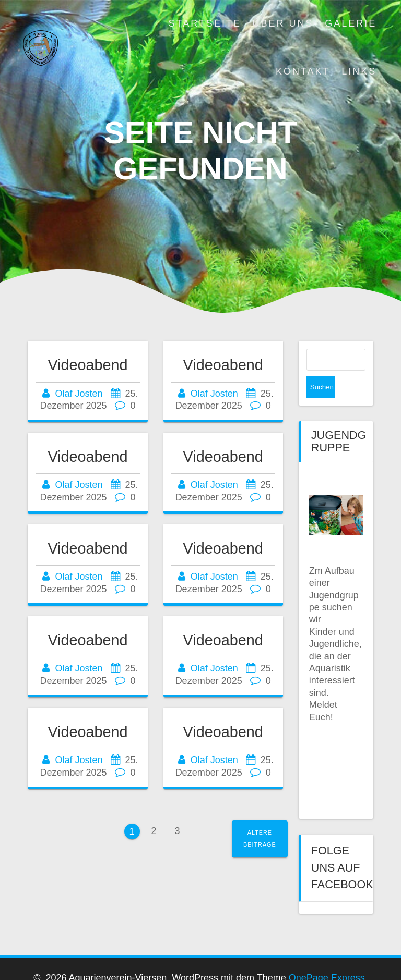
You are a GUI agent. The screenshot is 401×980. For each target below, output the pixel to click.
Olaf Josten (78, 393)
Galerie (350, 23)
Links (358, 71)
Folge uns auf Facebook (342, 845)
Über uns (283, 23)
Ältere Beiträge (259, 838)
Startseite (205, 23)
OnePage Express (327, 957)
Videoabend (87, 365)
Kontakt (303, 71)
